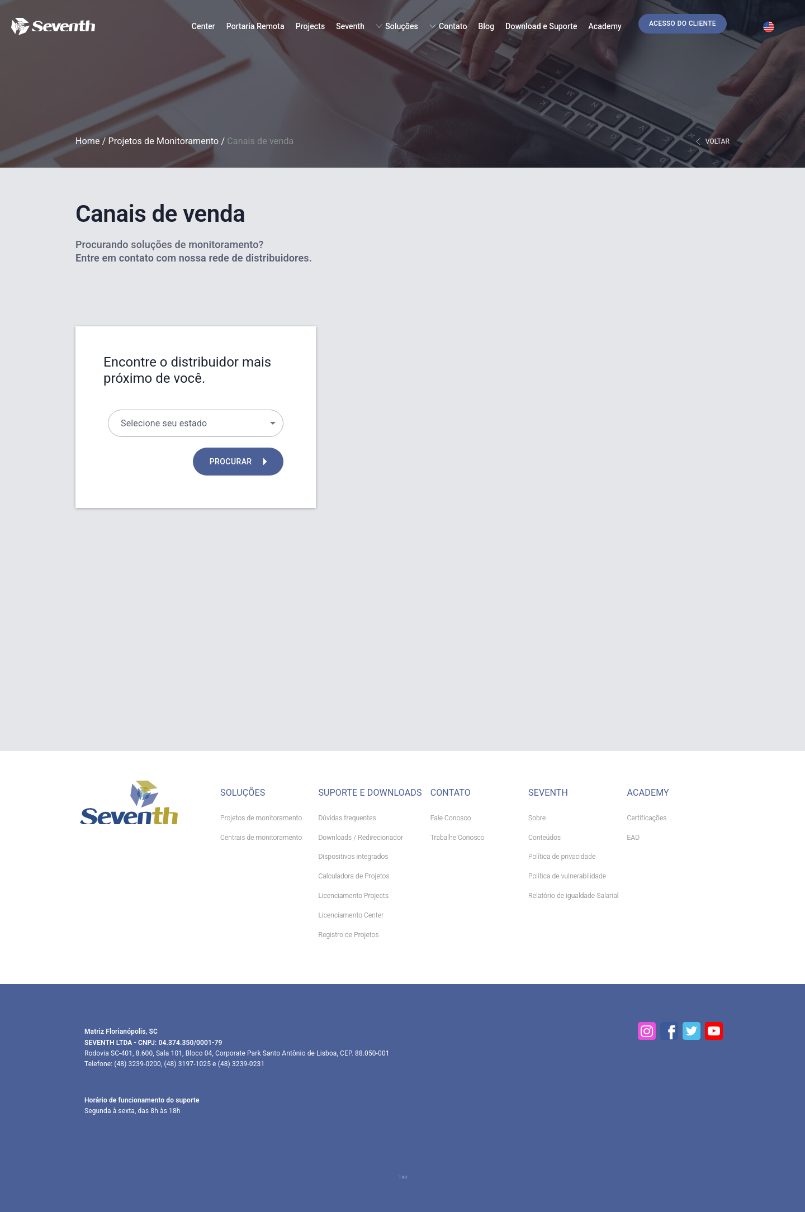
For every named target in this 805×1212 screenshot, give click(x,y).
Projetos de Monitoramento (163, 141)
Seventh (350, 26)
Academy (605, 26)
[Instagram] (647, 1031)
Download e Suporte (541, 26)
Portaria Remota (255, 26)
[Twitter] (691, 1031)
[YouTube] (714, 1031)
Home (87, 141)
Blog (487, 26)
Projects (310, 26)
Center (203, 26)
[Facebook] (669, 1031)
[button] (682, 24)
